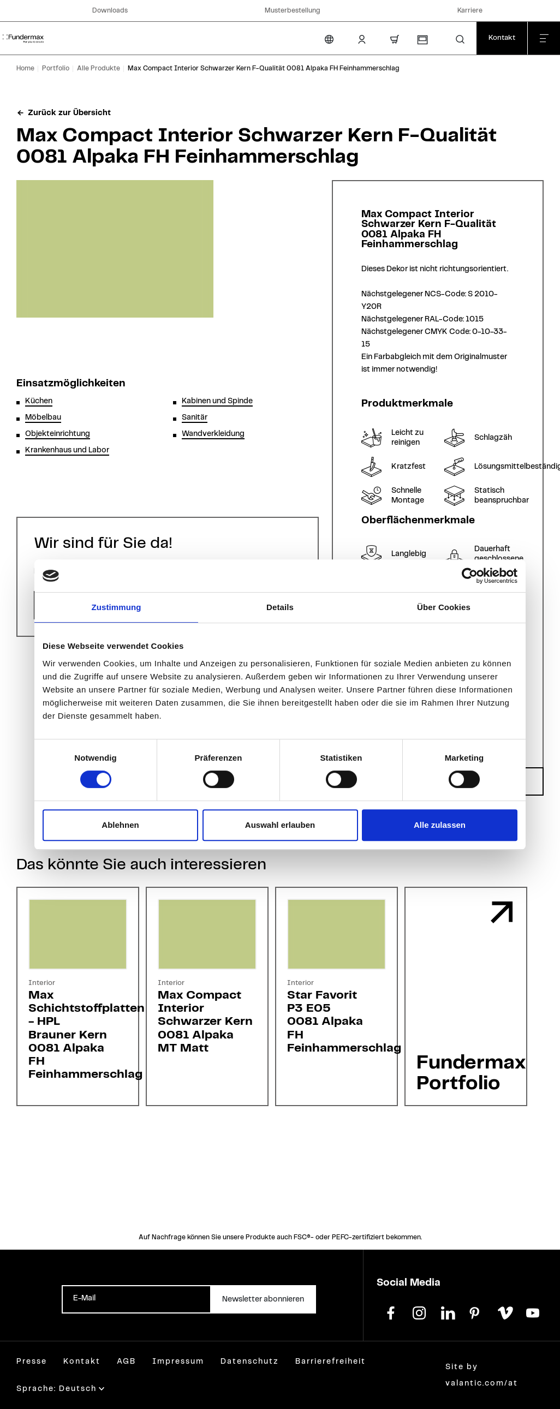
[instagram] (419, 1312)
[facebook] (391, 1312)
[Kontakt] (501, 38)
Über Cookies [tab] (443, 607)
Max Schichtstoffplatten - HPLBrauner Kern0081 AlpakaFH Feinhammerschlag (86, 1034)
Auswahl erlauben (280, 824)
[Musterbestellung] (422, 40)
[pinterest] (476, 1312)
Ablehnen (120, 824)
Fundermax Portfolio (471, 1073)
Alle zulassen (440, 824)
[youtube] (533, 1312)
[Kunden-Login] (362, 39)
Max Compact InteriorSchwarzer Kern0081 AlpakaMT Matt (205, 1021)
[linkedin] (447, 1312)
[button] (460, 39)
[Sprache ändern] (329, 39)
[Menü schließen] (543, 38)
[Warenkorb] (395, 39)
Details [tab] (280, 607)
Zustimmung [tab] (116, 607)
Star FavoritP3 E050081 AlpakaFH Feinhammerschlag (344, 1021)
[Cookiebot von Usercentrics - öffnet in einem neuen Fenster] (469, 576)
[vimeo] (504, 1312)
